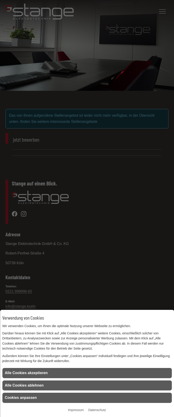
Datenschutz (97, 410)
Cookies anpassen (21, 398)
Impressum (76, 410)
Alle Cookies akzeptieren (26, 373)
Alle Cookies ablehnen (24, 385)
